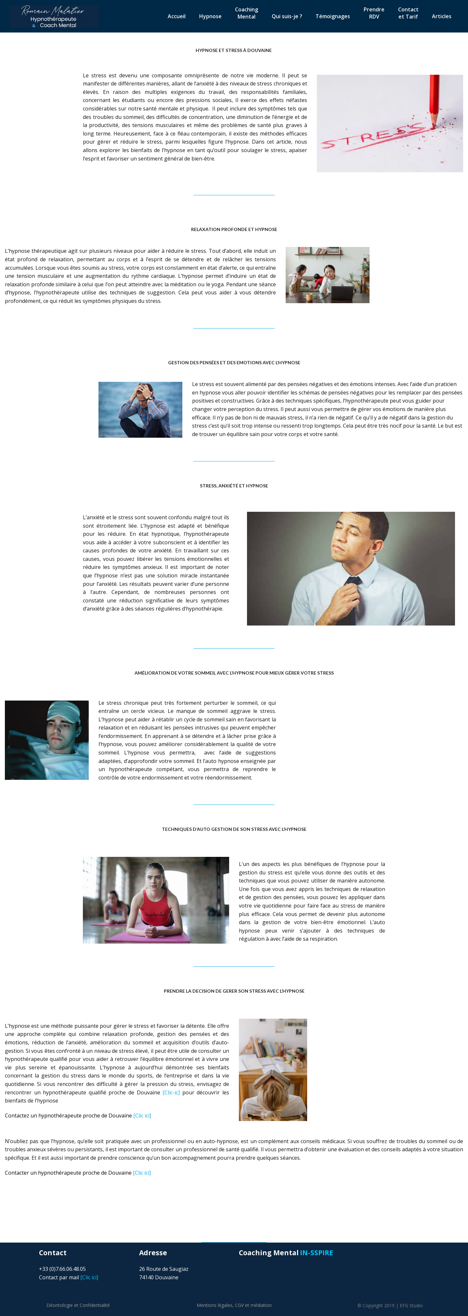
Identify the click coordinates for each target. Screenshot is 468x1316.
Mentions (214, 1305)
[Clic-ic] (171, 1092)
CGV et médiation (253, 1305)
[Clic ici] (78, 1115)
